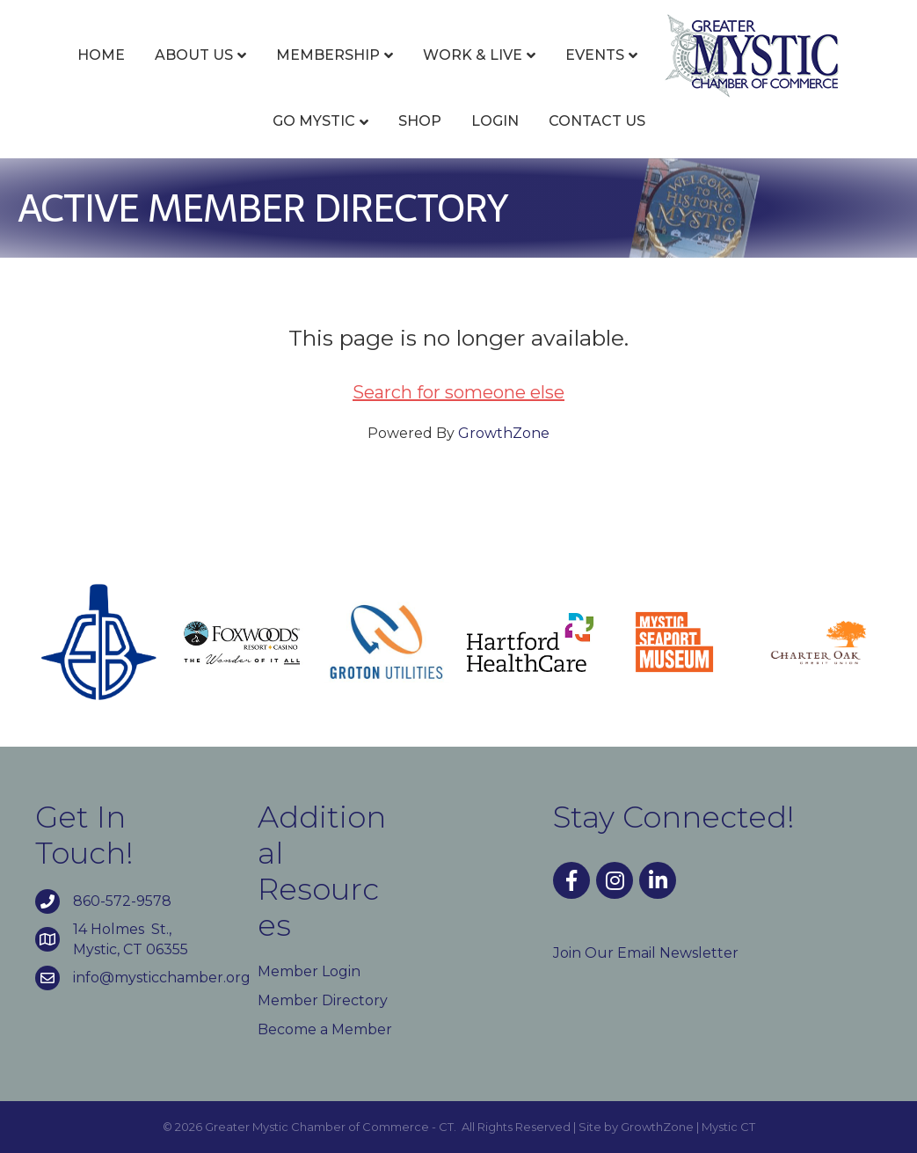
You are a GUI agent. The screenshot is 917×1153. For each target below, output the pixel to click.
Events (594, 55)
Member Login (309, 971)
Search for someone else (458, 392)
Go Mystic (314, 121)
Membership (328, 55)
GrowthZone (503, 433)
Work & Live (472, 55)
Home (101, 55)
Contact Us (597, 121)
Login (495, 121)
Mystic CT (728, 1127)
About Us (194, 55)
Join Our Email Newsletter (646, 953)
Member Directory (323, 1000)
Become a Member (325, 1029)
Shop (419, 121)
